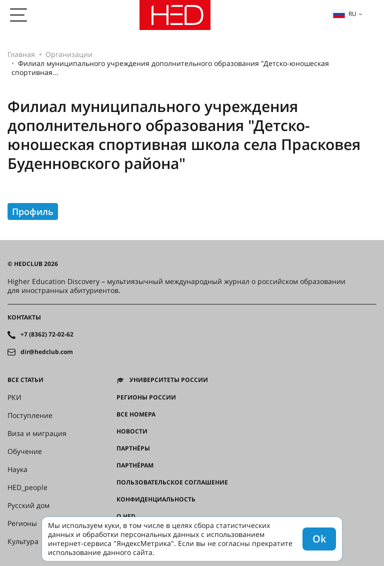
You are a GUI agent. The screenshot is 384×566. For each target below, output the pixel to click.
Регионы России (146, 398)
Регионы (22, 523)
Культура (23, 541)
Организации (69, 54)
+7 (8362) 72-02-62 (47, 334)
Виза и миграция (37, 433)
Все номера (136, 414)
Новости (132, 432)
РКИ (15, 397)
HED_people (28, 487)
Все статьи (26, 380)
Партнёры (133, 448)
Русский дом (29, 505)
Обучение (25, 451)
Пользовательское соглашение (172, 482)
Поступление (30, 415)
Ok (319, 539)
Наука (18, 469)
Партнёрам (135, 466)
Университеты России (169, 380)
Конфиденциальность (156, 500)
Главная (21, 54)
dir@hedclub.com (46, 352)
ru (344, 14)
